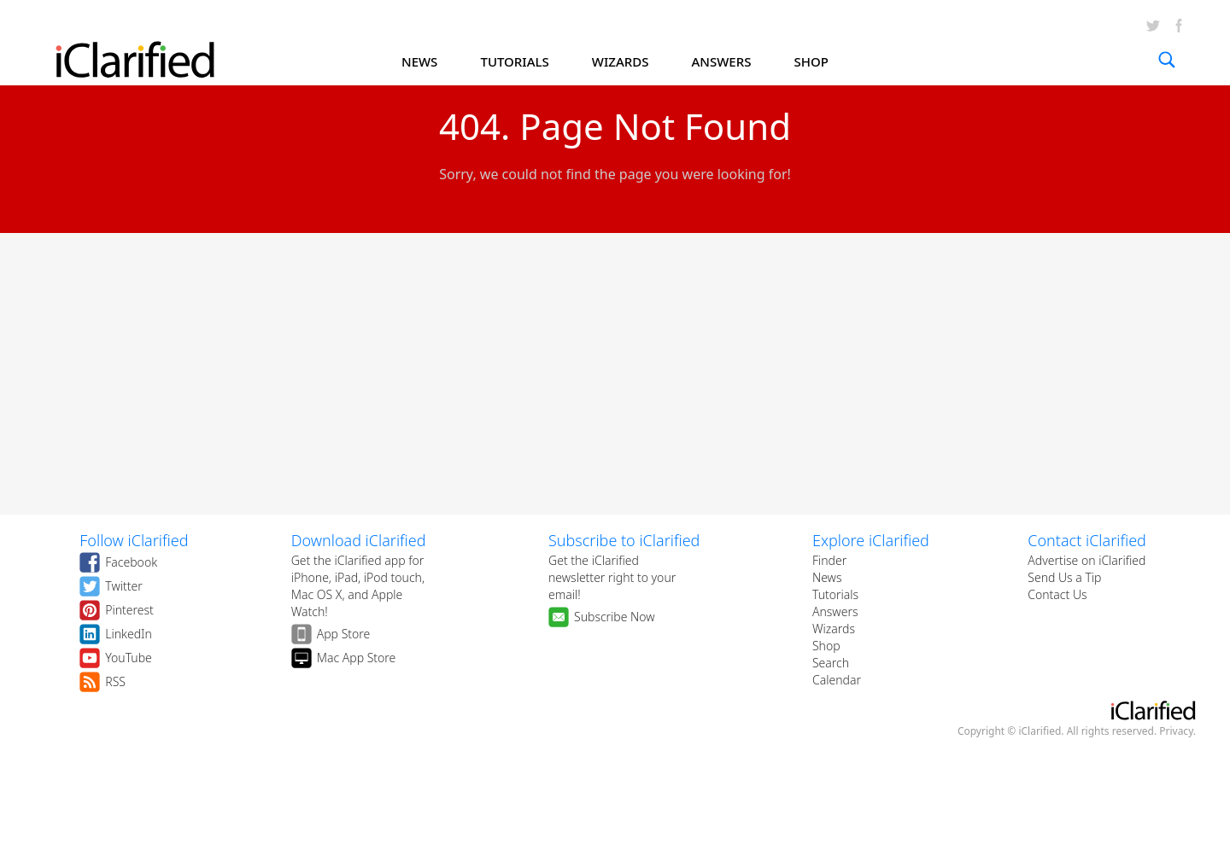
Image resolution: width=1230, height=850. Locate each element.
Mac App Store (356, 657)
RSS (115, 681)
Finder (829, 560)
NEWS (419, 61)
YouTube (128, 657)
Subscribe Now (614, 616)
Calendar (836, 680)
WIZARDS (620, 61)
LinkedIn (128, 634)
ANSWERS (722, 61)
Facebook (131, 562)
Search (830, 663)
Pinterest (129, 610)
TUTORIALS (514, 61)
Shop (826, 646)
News (827, 577)
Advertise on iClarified (1086, 560)
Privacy (1176, 731)
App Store (344, 634)
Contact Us (1057, 594)
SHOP (811, 61)
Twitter (123, 586)
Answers (835, 611)
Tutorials (835, 594)
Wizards (833, 628)
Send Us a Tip (1064, 577)
